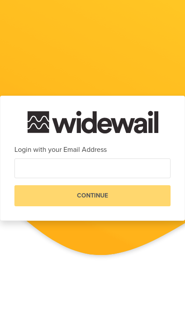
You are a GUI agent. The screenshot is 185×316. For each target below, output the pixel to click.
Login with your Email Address (60, 149)
